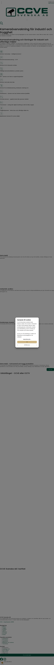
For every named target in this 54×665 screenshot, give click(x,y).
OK (27, 342)
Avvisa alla (27, 345)
